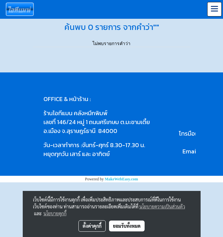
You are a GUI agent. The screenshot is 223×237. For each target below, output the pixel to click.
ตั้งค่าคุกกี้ (92, 226)
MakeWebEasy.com (121, 179)
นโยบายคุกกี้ (55, 213)
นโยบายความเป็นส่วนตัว (162, 206)
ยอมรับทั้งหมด (127, 226)
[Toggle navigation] (214, 9)
